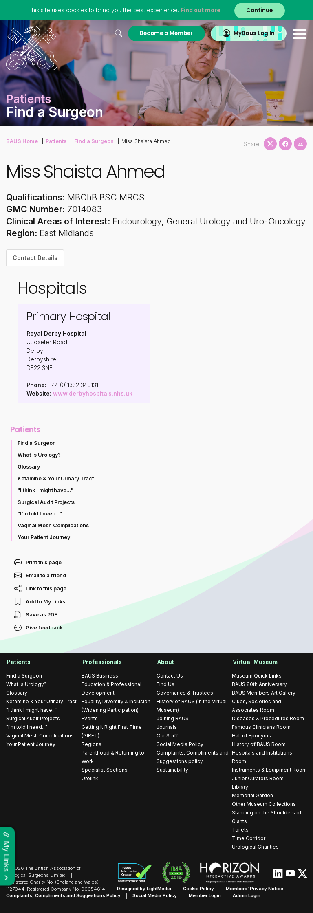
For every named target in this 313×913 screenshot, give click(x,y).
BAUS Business (100, 676)
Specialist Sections (105, 770)
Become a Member (165, 33)
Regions (91, 744)
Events (90, 718)
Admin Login (247, 895)
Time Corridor (248, 838)
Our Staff (167, 736)
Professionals (101, 661)
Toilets (240, 830)
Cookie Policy (198, 889)
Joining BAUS (172, 718)
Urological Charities (255, 847)
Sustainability (172, 770)
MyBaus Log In (253, 33)
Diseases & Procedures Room (268, 718)
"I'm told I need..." (40, 513)
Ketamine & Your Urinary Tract (56, 478)
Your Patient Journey (44, 537)
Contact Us (169, 676)
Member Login (205, 895)
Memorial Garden (252, 795)
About (164, 661)
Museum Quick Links (257, 676)
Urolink (90, 778)
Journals (166, 727)
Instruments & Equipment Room (269, 770)
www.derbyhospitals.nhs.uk (93, 393)
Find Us (165, 684)
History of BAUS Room (259, 744)
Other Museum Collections (264, 804)
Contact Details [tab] (35, 257)
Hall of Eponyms (251, 736)
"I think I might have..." (46, 490)
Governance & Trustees (184, 693)
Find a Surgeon (92, 141)
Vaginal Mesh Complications (53, 525)
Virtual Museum (254, 661)
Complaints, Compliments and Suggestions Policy (63, 895)
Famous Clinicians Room (261, 727)
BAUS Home (21, 141)
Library (240, 787)
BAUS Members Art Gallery (263, 693)
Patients (55, 141)
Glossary (29, 467)
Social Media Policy (179, 744)
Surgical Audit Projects (46, 502)
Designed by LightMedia (144, 889)
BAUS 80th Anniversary (259, 684)
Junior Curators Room (258, 778)
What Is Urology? (39, 455)
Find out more (200, 10)
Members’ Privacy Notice (254, 889)
